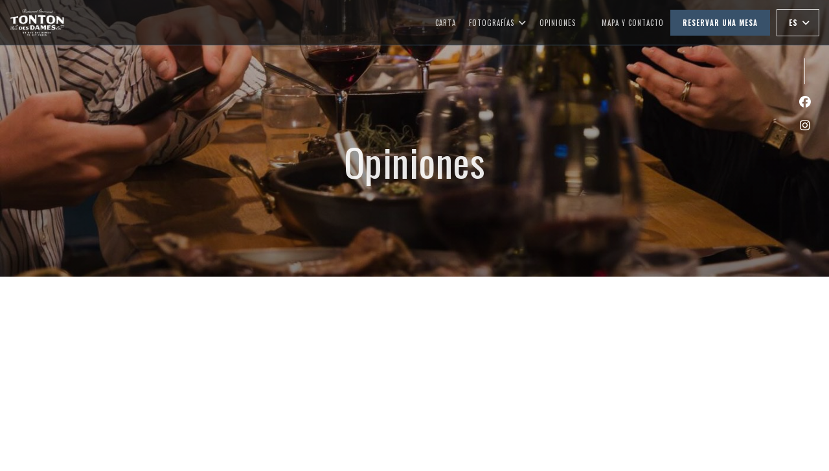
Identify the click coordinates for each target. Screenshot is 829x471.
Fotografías (498, 22)
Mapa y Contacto (633, 22)
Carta (445, 22)
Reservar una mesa (720, 22)
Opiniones (557, 22)
